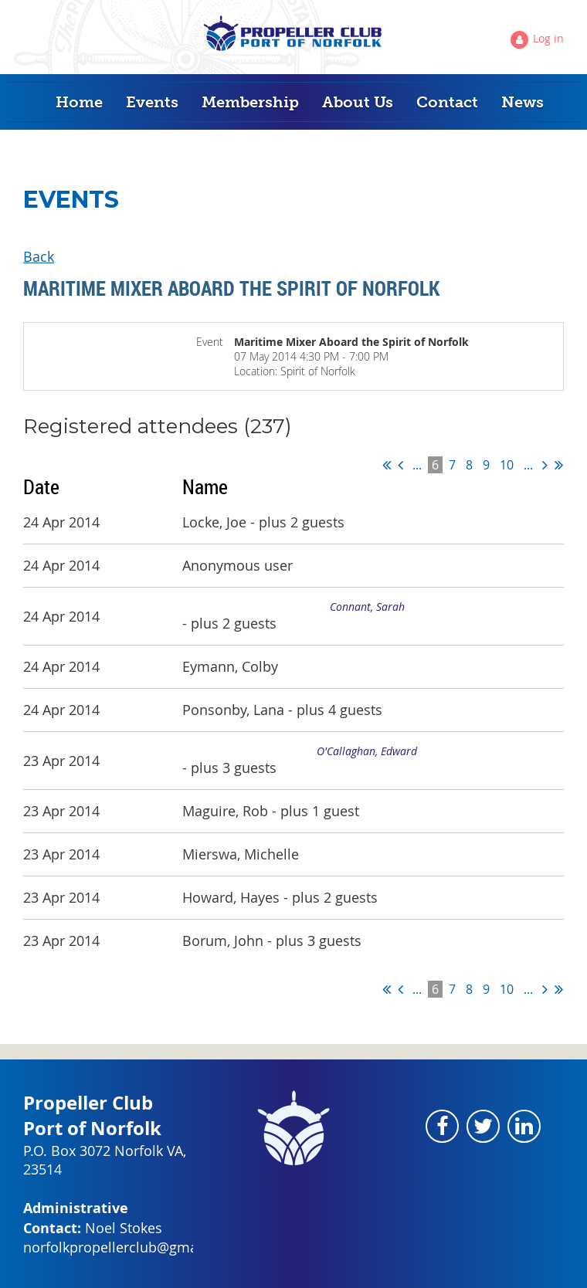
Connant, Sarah (367, 606)
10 (507, 464)
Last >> (559, 465)
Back (38, 256)
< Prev (400, 465)
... (417, 464)
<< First (386, 465)
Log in (548, 38)
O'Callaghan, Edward (367, 751)
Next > (545, 465)
